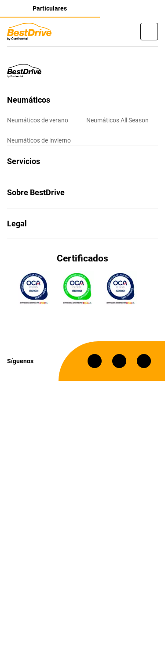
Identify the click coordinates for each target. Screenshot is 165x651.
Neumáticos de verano (37, 120)
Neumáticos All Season (117, 120)
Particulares (50, 8)
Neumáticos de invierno (39, 140)
